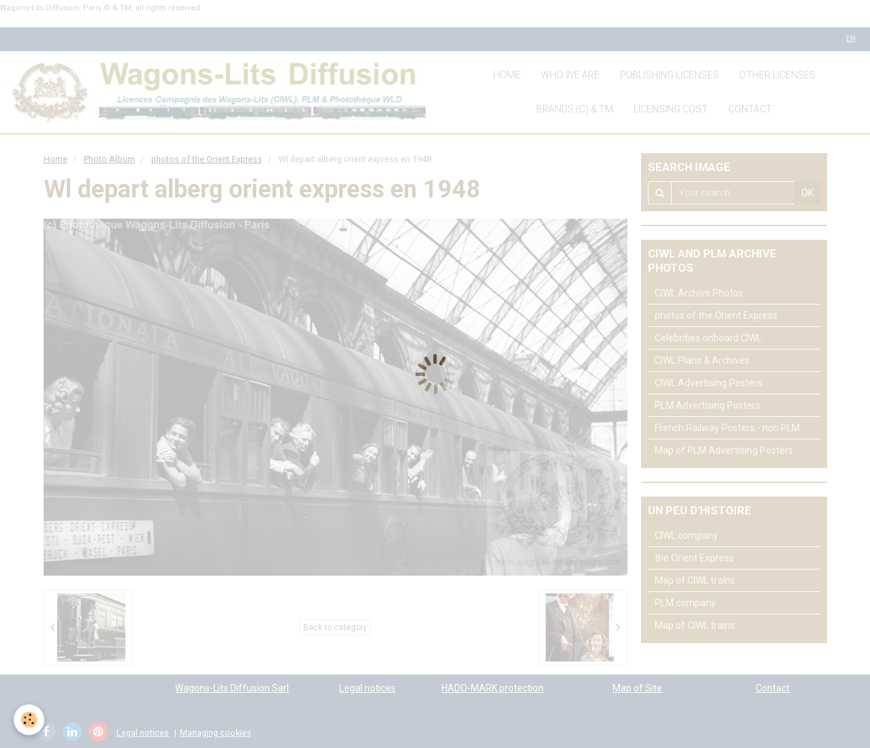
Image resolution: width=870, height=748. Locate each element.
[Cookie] (29, 719)
